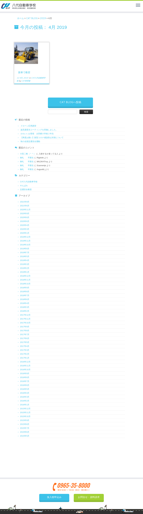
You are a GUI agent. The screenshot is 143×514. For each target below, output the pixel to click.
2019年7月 (24, 252)
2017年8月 (24, 330)
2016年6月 (24, 385)
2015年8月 (24, 424)
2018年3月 (24, 307)
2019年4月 (24, 260)
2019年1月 (24, 272)
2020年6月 (24, 221)
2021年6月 (24, 206)
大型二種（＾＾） (28, 154)
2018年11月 (25, 280)
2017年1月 (24, 358)
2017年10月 (25, 323)
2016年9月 (24, 373)
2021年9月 (24, 202)
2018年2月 (24, 311)
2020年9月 (24, 213)
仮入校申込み (54, 497)
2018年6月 (24, 299)
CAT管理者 (25, 81)
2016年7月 (24, 381)
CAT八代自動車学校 (28, 182)
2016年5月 (24, 389)
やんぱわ (24, 185)
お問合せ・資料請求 (89, 497)
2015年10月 (25, 416)
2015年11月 (25, 412)
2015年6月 (24, 432)
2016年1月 (24, 405)
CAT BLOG (32, 18)
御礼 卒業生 (27, 158)
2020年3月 (24, 229)
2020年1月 (24, 233)
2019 (43, 18)
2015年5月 (24, 436)
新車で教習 (24, 72)
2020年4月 (24, 225)
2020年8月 (24, 217)
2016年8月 (24, 377)
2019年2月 (24, 268)
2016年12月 (25, 362)
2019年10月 (25, 245)
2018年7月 (24, 295)
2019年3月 (24, 264)
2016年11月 (25, 366)
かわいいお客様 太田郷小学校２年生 (37, 134)
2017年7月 (24, 334)
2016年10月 (25, 369)
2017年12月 (25, 315)
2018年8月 (24, 291)
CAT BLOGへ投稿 (70, 102)
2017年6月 (24, 338)
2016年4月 (24, 393)
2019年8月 (24, 248)
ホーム (20, 18)
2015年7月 (24, 428)
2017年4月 (24, 346)
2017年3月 (24, 350)
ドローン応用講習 (28, 126)
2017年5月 (24, 342)
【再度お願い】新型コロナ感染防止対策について (42, 137)
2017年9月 (24, 327)
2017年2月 (24, 354)
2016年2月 (24, 401)
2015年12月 (25, 408)
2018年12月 (25, 276)
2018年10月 (25, 284)
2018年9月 (24, 287)
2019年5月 (24, 256)
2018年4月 (24, 303)
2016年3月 (24, 397)
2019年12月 (25, 237)
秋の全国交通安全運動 (30, 141)
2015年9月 (24, 420)
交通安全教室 (26, 189)
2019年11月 (25, 241)
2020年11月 (25, 209)
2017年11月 (25, 319)
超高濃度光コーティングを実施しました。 (39, 130)
